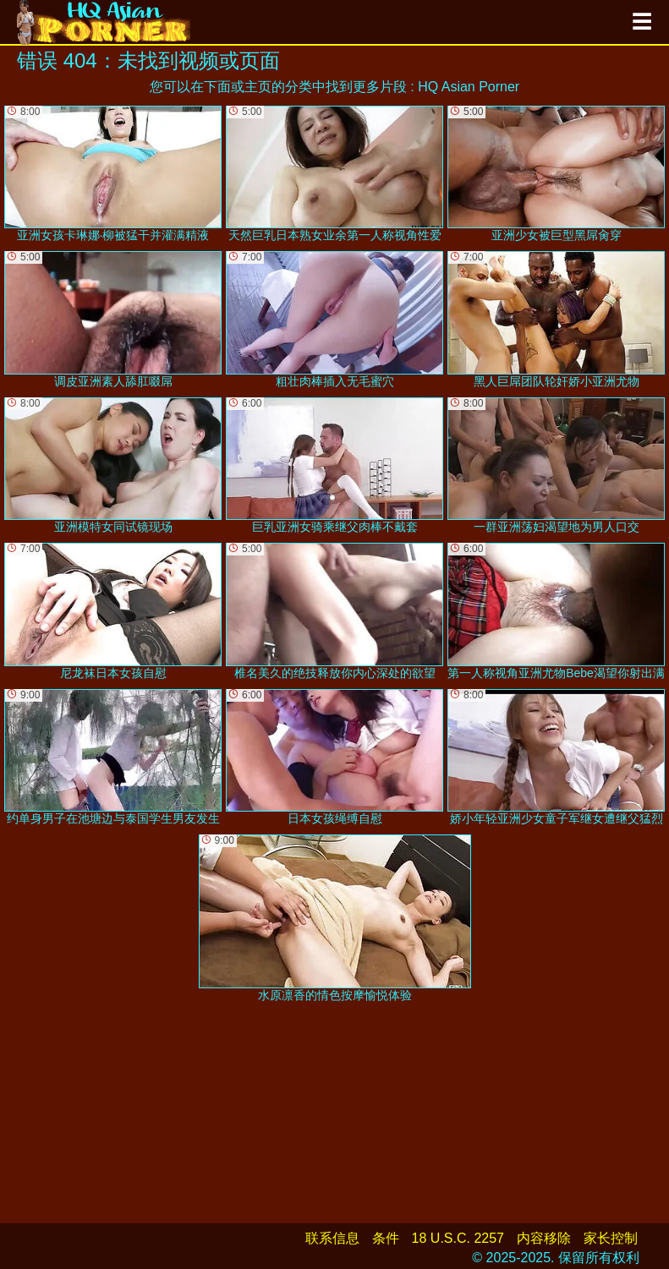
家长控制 (611, 1238)
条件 (385, 1238)
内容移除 (544, 1238)
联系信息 (332, 1238)
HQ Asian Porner (468, 86)
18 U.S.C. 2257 (458, 1238)
